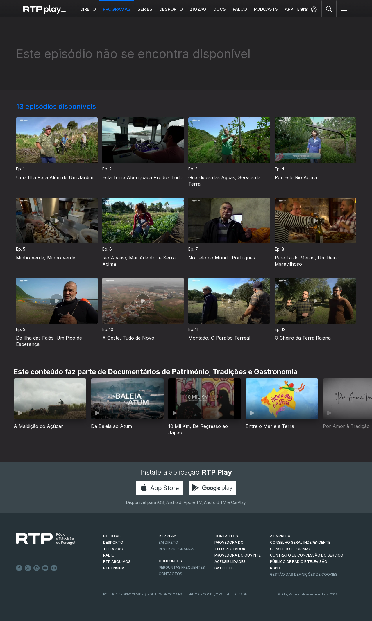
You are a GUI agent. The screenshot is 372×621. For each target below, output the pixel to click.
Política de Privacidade (123, 594)
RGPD (275, 568)
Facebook (19, 568)
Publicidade (236, 594)
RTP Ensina (113, 568)
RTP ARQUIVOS (116, 561)
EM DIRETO (168, 542)
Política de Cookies (165, 594)
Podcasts (266, 9)
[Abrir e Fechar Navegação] (344, 9)
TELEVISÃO (113, 549)
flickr (54, 568)
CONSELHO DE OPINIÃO (291, 549)
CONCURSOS (170, 561)
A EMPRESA (280, 536)
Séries (145, 9)
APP (289, 9)
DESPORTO (113, 542)
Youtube (45, 568)
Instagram (36, 568)
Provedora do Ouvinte (237, 555)
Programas (117, 9)
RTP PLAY (167, 536)
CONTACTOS (226, 536)
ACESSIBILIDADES (230, 561)
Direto (88, 9)
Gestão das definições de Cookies (303, 574)
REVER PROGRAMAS (176, 549)
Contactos (170, 574)
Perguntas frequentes (182, 567)
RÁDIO (109, 555)
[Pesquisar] (329, 8)
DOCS (220, 9)
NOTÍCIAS (112, 536)
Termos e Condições (204, 594)
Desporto (171, 9)
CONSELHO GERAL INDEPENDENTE (300, 542)
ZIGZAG (198, 9)
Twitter (28, 568)
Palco (240, 9)
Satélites (224, 568)
